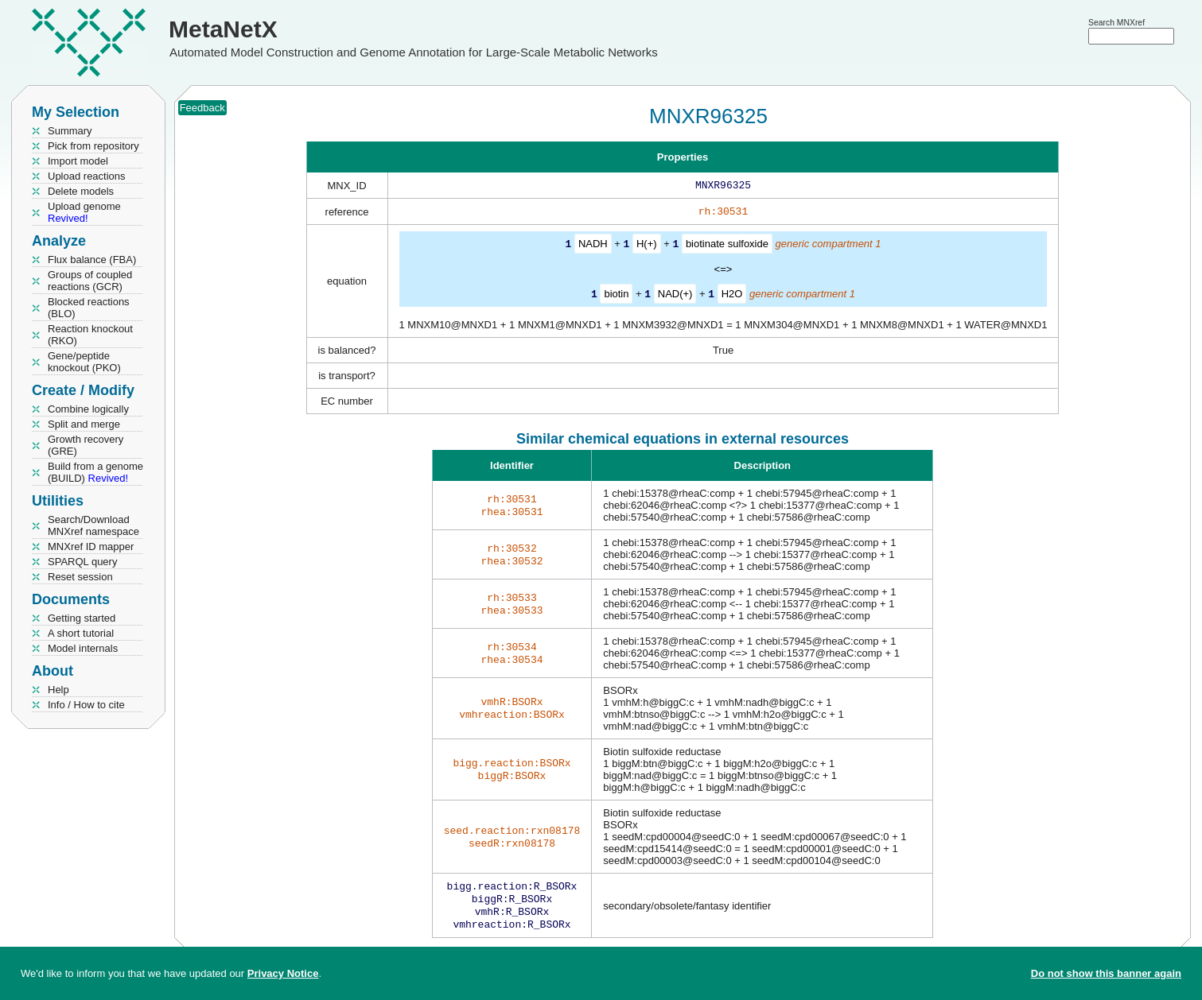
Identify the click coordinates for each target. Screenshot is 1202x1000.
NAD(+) (675, 296)
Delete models (81, 191)
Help (58, 690)
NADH (593, 247)
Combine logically (88, 409)
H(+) (646, 247)
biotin (616, 296)
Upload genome (84, 212)
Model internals (83, 648)
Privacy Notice (283, 973)
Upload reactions (87, 176)
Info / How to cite (86, 705)
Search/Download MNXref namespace (93, 525)
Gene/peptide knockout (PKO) (84, 362)
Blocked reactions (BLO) (89, 308)
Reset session (80, 577)
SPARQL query (82, 562)
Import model (78, 161)
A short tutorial (81, 633)
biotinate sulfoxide (727, 247)
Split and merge (84, 424)
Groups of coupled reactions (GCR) (90, 281)
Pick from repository (93, 146)
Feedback (202, 108)
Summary (70, 131)
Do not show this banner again (1106, 973)
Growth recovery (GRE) (85, 445)
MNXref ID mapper (91, 546)
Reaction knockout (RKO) (90, 335)
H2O (732, 296)
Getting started (81, 618)
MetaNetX (223, 29)
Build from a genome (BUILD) (95, 472)
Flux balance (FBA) (92, 260)
